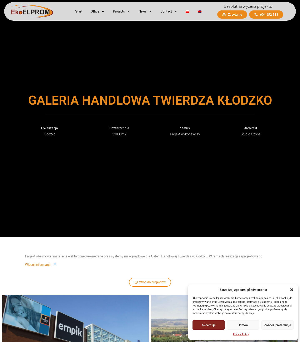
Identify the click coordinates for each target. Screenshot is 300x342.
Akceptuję (209, 325)
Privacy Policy (241, 334)
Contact (168, 11)
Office (98, 11)
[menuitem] (187, 11)
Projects (121, 11)
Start (78, 11)
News (145, 11)
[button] (292, 290)
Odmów (243, 325)
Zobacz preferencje (277, 325)
